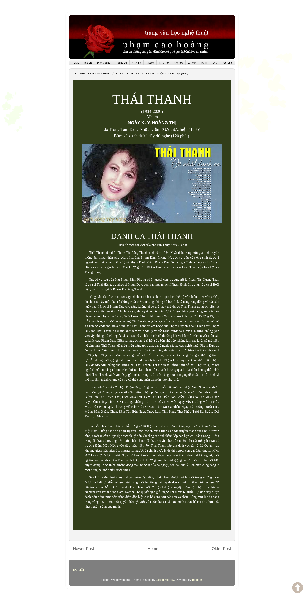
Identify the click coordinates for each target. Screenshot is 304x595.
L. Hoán (192, 62)
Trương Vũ (121, 62)
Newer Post (83, 548)
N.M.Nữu (178, 62)
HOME (75, 62)
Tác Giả (88, 62)
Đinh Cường (103, 62)
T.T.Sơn (150, 62)
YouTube (227, 62)
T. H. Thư (164, 62)
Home (153, 548)
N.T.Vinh (136, 62)
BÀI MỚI (78, 569)
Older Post (221, 548)
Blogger (197, 579)
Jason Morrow (165, 579)
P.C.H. (204, 62)
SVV (215, 62)
